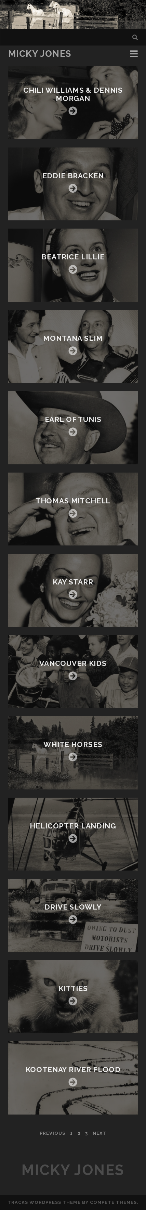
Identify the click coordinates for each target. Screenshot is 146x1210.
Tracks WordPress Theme (44, 1202)
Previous (52, 1133)
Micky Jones (39, 54)
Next (99, 1133)
